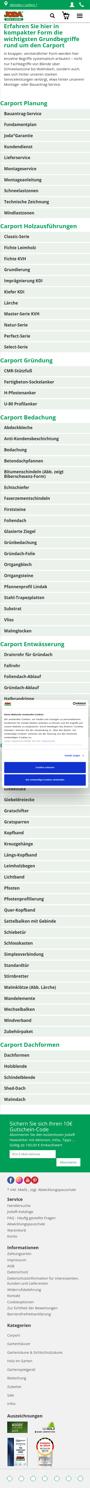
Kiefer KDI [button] (14, 292)
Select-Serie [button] (16, 347)
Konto (12, 1236)
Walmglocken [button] (17, 631)
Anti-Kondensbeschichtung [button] (31, 438)
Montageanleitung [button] (23, 180)
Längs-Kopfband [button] (20, 855)
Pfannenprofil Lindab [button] (25, 586)
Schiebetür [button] (15, 932)
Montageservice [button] (20, 168)
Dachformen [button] (17, 1055)
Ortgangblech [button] (18, 564)
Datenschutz (17, 1271)
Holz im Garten (19, 1360)
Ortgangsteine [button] (18, 575)
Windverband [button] (17, 1020)
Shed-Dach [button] (15, 1088)
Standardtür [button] (16, 965)
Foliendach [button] (15, 520)
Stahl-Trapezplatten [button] (24, 597)
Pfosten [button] (12, 888)
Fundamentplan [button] (20, 124)
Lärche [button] (11, 303)
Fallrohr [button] (12, 665)
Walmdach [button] (15, 1099)
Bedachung (16, 1377)
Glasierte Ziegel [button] (20, 531)
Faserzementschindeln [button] (27, 498)
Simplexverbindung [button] (23, 954)
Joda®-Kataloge (20, 1211)
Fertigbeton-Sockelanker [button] (29, 382)
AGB (10, 1265)
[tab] (45, 114)
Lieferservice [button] (17, 157)
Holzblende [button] (15, 1066)
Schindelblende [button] (19, 1077)
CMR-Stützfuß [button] (18, 371)
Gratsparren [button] (16, 822)
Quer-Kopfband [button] (19, 910)
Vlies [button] (9, 620)
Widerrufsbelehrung (24, 1289)
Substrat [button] (13, 608)
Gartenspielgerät (21, 1369)
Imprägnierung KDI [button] (23, 280)
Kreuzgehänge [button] (18, 844)
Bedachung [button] (15, 450)
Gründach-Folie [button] (19, 553)
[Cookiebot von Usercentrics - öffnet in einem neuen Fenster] (65, 704)
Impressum (48, 741)
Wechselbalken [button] (19, 1009)
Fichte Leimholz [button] (20, 247)
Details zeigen (72, 755)
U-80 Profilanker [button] (20, 404)
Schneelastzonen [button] (21, 190)
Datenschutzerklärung (68, 745)
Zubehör (14, 1386)
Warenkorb (16, 1230)
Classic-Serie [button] (16, 236)
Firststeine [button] (15, 509)
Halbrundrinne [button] (19, 698)
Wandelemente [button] (19, 998)
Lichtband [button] (14, 877)
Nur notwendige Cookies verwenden (45, 780)
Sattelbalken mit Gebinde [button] (30, 921)
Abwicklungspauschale (26, 1223)
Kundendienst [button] (18, 146)
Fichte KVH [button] (15, 259)
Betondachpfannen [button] (23, 461)
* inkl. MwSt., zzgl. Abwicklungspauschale (41, 1189)
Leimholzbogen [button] (19, 866)
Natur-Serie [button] (16, 325)
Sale (10, 1395)
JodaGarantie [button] (18, 135)
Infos (11, 1403)
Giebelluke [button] (15, 789)
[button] (72, 5)
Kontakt (13, 1295)
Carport (13, 1335)
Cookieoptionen (20, 1301)
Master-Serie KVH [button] (21, 314)
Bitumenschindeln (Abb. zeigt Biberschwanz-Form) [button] (34, 474)
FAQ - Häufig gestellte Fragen (31, 1217)
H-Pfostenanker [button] (20, 393)
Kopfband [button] (14, 833)
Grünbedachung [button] (20, 542)
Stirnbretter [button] (16, 976)
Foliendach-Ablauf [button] (22, 676)
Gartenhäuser (18, 1343)
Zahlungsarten (19, 1253)
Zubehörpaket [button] (18, 1031)
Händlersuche (18, 1205)
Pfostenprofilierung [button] (24, 899)
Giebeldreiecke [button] (19, 799)
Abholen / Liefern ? (20, 5)
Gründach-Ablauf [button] (21, 687)
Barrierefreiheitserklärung (29, 1313)
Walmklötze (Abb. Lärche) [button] (30, 987)
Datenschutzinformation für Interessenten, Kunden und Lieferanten (43, 1281)
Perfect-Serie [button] (17, 336)
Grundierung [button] (17, 269)
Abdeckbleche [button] (18, 427)
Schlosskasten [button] (18, 943)
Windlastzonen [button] (19, 213)
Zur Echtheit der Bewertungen (32, 1307)
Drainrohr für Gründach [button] (28, 654)
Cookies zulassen (45, 767)
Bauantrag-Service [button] (23, 113)
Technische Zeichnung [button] (26, 202)
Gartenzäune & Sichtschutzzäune (34, 1352)
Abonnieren (68, 1162)
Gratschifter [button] (16, 811)
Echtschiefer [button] (16, 487)
